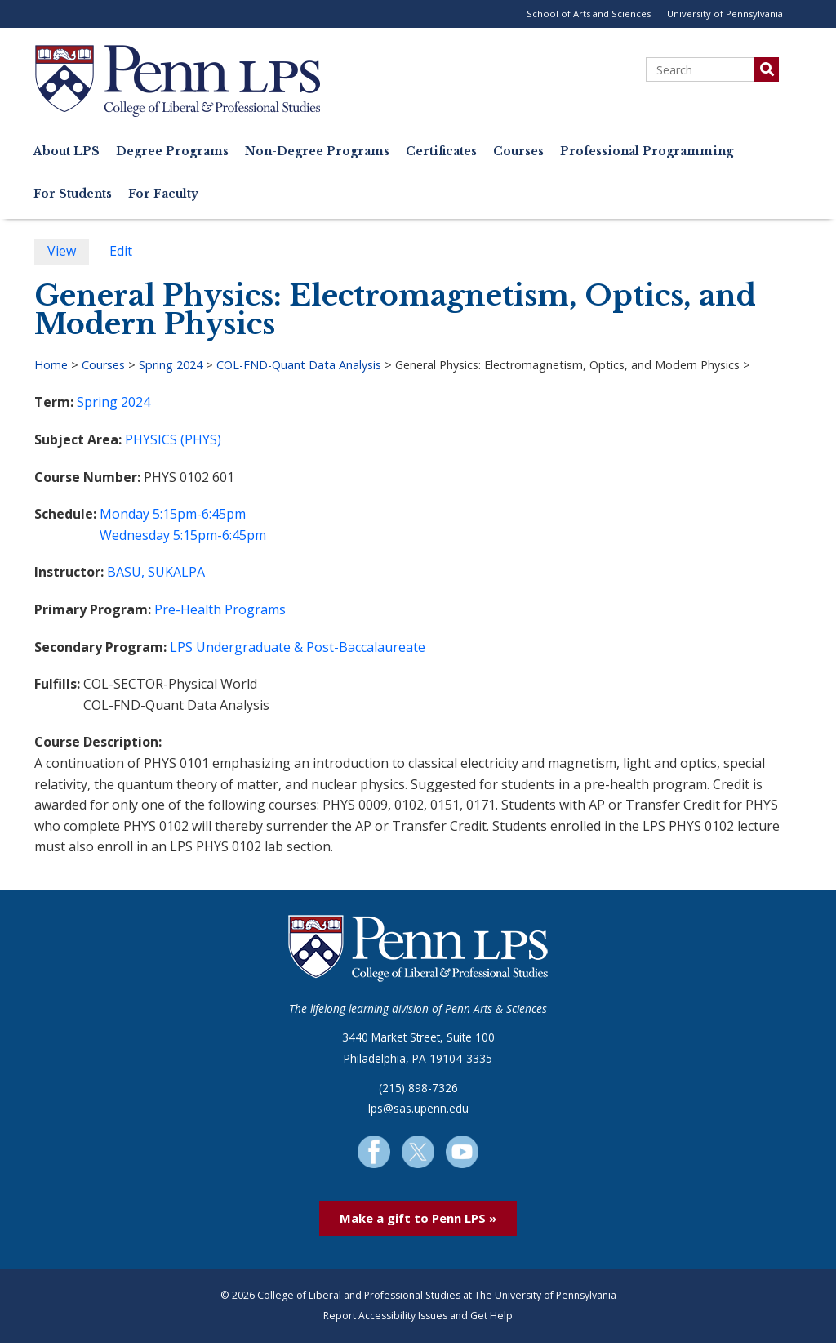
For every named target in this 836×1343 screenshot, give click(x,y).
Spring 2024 (170, 365)
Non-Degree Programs (317, 151)
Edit (127, 253)
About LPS (66, 151)
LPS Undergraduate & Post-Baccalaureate (297, 647)
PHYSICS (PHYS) (173, 439)
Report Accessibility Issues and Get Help (418, 1316)
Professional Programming (646, 151)
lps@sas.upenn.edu (418, 1108)
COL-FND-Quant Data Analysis (298, 365)
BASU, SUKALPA (156, 572)
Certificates (441, 151)
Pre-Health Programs (220, 609)
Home (51, 365)
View (68, 253)
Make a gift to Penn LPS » (418, 1218)
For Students (72, 194)
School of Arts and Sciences (589, 13)
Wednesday (135, 535)
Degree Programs (172, 151)
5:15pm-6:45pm (199, 514)
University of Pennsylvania (725, 13)
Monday (124, 514)
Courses (518, 151)
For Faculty (163, 194)
